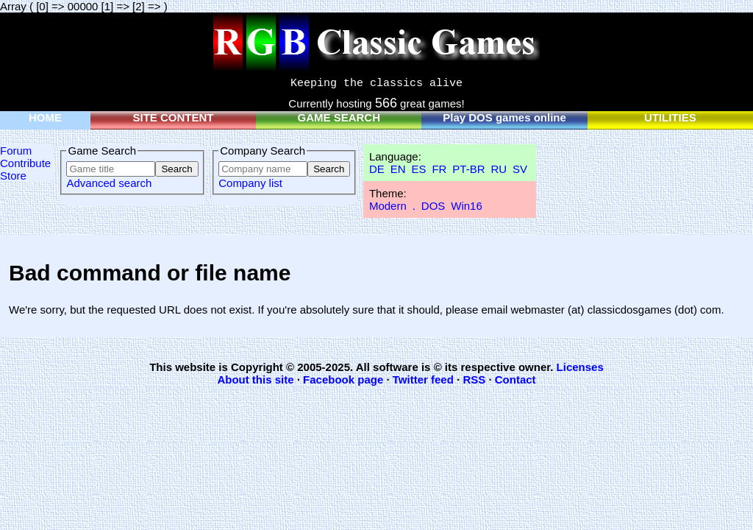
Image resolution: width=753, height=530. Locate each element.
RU (498, 169)
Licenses (580, 367)
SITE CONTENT (173, 117)
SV (520, 169)
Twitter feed (423, 379)
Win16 (466, 205)
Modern (388, 205)
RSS (474, 379)
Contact (515, 379)
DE (377, 169)
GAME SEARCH (339, 117)
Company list (250, 183)
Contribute (25, 163)
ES (418, 169)
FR (439, 169)
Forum (16, 150)
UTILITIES (670, 117)
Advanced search (108, 183)
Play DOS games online (504, 117)
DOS (433, 205)
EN (398, 169)
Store (13, 175)
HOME (45, 117)
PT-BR (468, 169)
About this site (255, 379)
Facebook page (343, 379)
